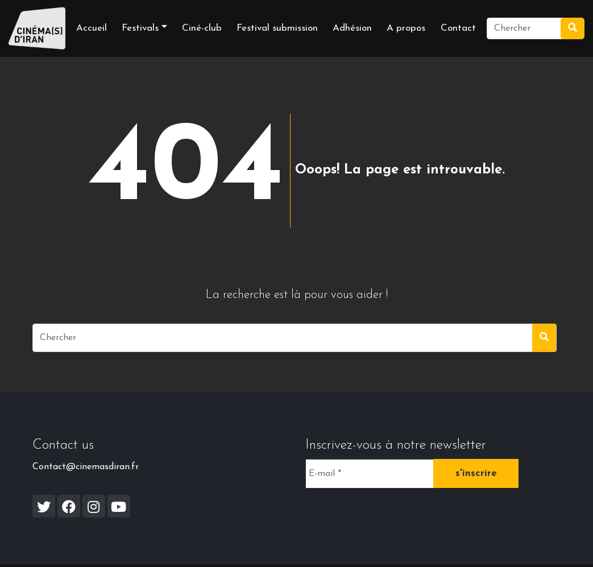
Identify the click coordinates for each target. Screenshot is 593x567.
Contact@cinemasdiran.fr (85, 466)
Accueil (91, 28)
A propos (406, 28)
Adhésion (352, 28)
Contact (458, 28)
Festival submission (277, 28)
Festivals (140, 28)
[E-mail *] (369, 474)
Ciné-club (202, 28)
